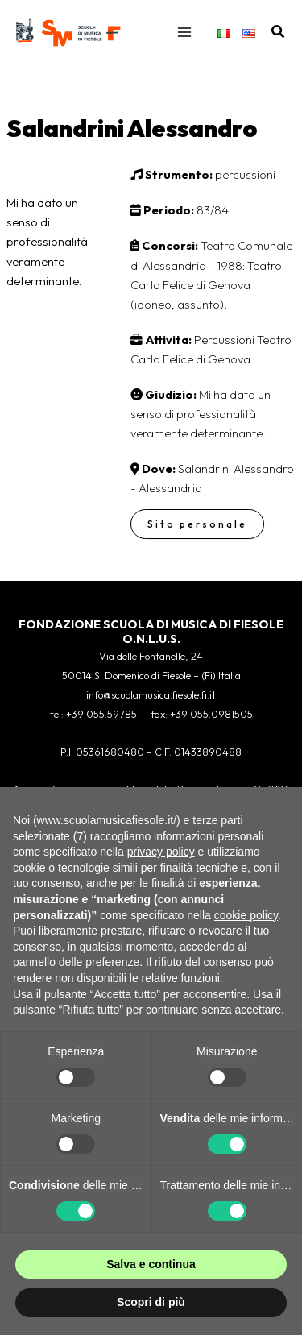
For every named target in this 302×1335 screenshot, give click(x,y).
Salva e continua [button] (150, 1264)
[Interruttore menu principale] (184, 32)
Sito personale (197, 524)
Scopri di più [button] (151, 1302)
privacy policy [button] (161, 851)
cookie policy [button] (246, 915)
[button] (278, 32)
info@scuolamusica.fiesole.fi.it (151, 694)
